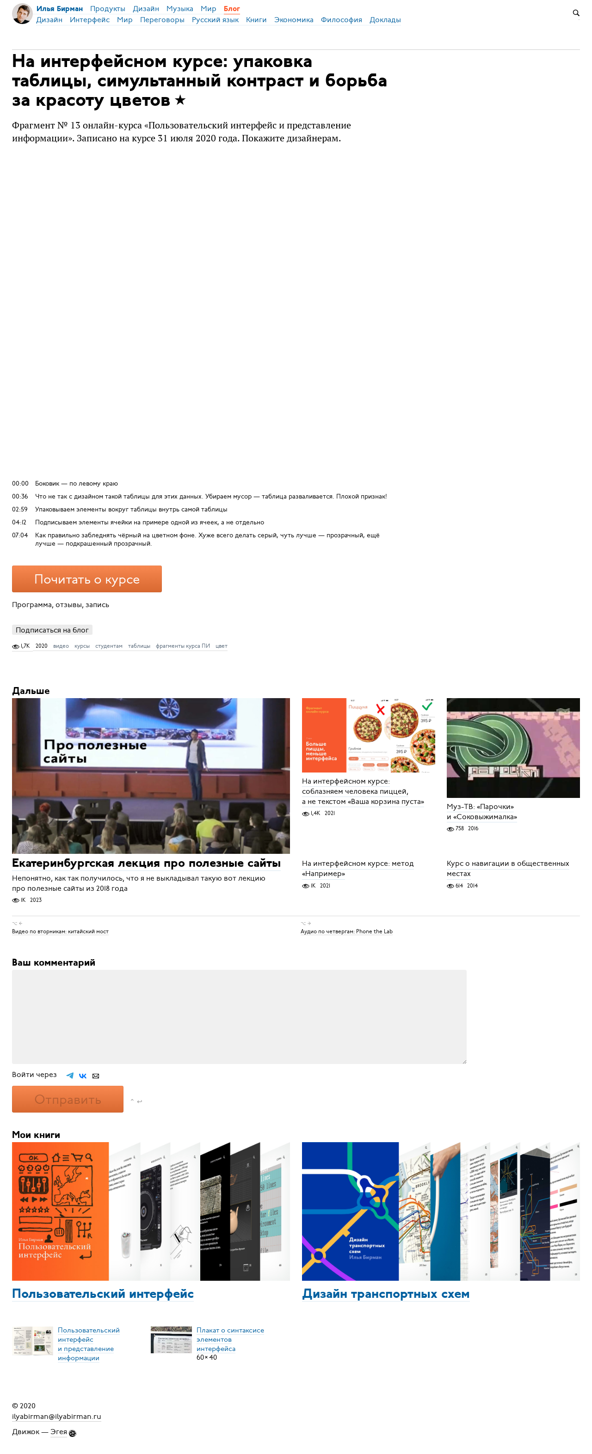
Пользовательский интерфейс (103, 1294)
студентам (109, 646)
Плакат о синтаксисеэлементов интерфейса (230, 1339)
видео (61, 646)
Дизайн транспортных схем (386, 1294)
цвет (222, 646)
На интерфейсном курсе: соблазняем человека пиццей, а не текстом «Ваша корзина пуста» (363, 791)
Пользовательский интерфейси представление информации (89, 1343)
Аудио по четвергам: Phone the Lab (347, 931)
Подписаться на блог (52, 630)
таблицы (139, 646)
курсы (82, 646)
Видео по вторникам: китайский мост (60, 931)
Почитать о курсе (87, 579)
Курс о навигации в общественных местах (508, 869)
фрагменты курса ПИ (183, 646)
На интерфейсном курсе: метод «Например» (358, 869)
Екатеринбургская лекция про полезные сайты (146, 864)
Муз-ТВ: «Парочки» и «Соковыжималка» (482, 812)
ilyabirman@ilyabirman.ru (56, 1416)
